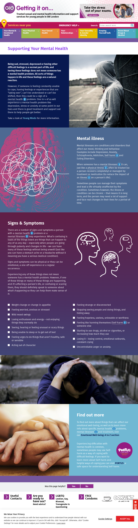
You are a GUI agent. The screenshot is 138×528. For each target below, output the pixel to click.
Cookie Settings (105, 518)
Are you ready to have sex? (39, 499)
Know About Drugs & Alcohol (123, 33)
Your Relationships (67, 31)
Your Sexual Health (47, 31)
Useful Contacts (16, 497)
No (86, 486)
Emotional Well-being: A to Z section (100, 435)
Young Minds (29, 118)
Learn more (61, 523)
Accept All (125, 518)
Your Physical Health (29, 31)
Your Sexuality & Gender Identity (86, 33)
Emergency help (69, 25)
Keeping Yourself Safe (105, 31)
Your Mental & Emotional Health (10, 33)
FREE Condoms (91, 497)
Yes (73, 486)
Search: (94, 25)
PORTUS (119, 463)
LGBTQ (63, 501)
